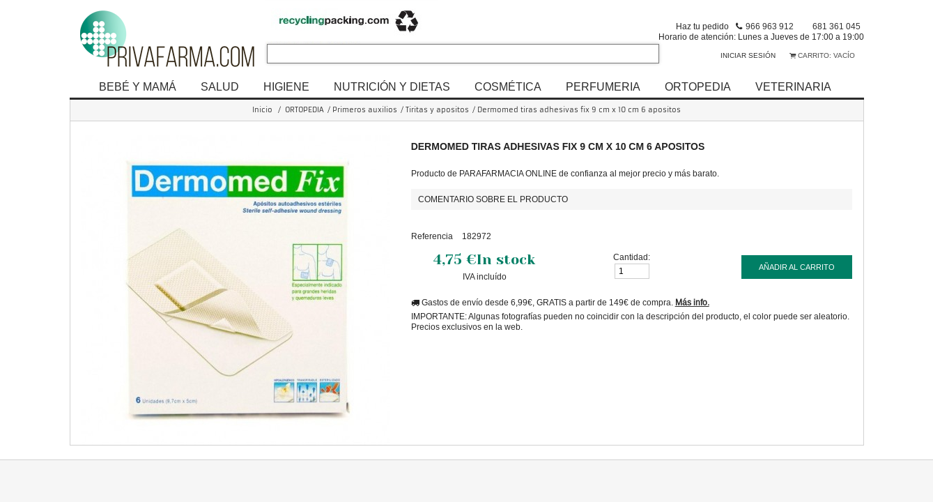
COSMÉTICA (508, 86)
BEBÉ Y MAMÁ (137, 86)
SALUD (220, 86)
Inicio (262, 109)
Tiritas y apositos (437, 109)
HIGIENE (286, 86)
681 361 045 (836, 26)
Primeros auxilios (364, 109)
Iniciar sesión (748, 55)
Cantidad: (631, 257)
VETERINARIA (793, 86)
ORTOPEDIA (698, 86)
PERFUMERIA (603, 86)
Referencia (432, 236)
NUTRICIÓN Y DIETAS (392, 86)
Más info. (692, 302)
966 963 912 (770, 26)
